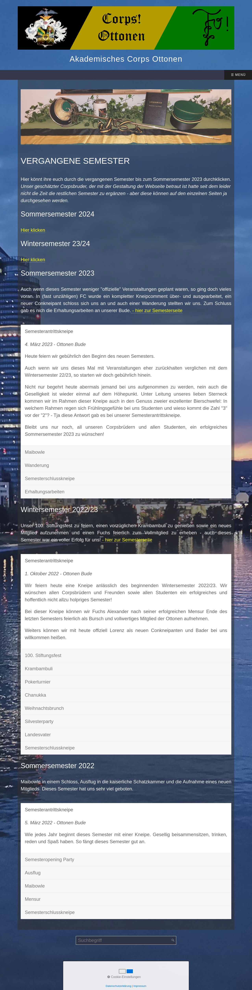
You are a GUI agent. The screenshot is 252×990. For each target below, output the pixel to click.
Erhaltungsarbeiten (44, 491)
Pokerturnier (38, 681)
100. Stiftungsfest (43, 655)
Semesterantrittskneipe (49, 331)
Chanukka (35, 695)
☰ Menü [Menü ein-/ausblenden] (238, 74)
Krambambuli (39, 668)
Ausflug (33, 872)
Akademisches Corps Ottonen (126, 59)
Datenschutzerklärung (118, 985)
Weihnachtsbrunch (44, 708)
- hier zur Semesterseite (156, 310)
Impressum (139, 985)
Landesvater (38, 734)
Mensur (33, 899)
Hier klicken (33, 230)
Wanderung (37, 465)
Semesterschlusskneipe (50, 478)
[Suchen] (173, 940)
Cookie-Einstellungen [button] (124, 977)
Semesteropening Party (49, 859)
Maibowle (35, 452)
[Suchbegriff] (126, 940)
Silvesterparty (39, 721)
